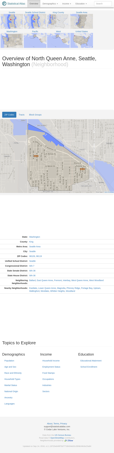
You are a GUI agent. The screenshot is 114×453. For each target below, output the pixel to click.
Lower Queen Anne (47, 288)
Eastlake (33, 288)
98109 (32, 256)
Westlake (45, 291)
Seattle (32, 251)
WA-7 (31, 266)
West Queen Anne (79, 280)
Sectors (45, 391)
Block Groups (35, 115)
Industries (46, 385)
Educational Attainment (90, 361)
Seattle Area (34, 246)
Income (66, 3)
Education (81, 3)
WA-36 (32, 271)
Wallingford (34, 291)
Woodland (70, 291)
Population (9, 361)
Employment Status (51, 367)
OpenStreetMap (57, 438)
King (31, 242)
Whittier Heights (57, 291)
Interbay (66, 280)
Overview (34, 3)
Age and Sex (10, 367)
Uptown (96, 288)
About (50, 423)
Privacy (63, 423)
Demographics (50, 3)
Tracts (21, 115)
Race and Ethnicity (13, 373)
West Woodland (96, 280)
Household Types (12, 379)
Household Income (51, 361)
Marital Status (10, 385)
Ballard (32, 280)
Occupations (48, 379)
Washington (34, 237)
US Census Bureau (63, 435)
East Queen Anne (45, 280)
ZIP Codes (9, 115)
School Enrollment (88, 367)
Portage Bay (86, 288)
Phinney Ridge (73, 288)
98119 (39, 256)
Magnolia (61, 288)
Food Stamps (48, 373)
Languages (9, 404)
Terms (56, 423)
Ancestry (8, 397)
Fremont (58, 280)
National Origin (11, 391)
